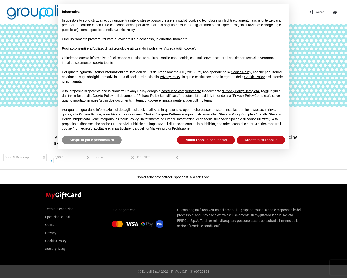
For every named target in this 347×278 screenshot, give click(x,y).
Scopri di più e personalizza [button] (92, 140)
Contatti (51, 225)
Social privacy (55, 249)
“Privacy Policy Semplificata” (158, 95)
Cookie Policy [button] (124, 30)
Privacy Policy (170, 77)
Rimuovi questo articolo (44, 158)
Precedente (51, 160)
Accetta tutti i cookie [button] (260, 140)
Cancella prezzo (88, 159)
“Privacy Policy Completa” (241, 91)
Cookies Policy (56, 241)
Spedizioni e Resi (57, 217)
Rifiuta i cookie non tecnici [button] (206, 140)
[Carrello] (334, 12)
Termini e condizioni (59, 209)
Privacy (50, 233)
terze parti (272, 20)
